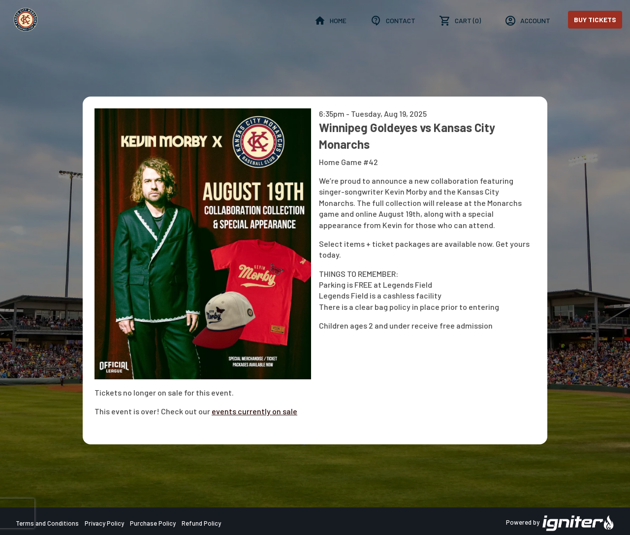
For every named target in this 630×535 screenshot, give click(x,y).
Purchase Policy (153, 523)
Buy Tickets (595, 19)
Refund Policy (201, 523)
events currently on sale (254, 411)
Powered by (560, 523)
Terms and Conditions (47, 523)
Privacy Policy (104, 523)
